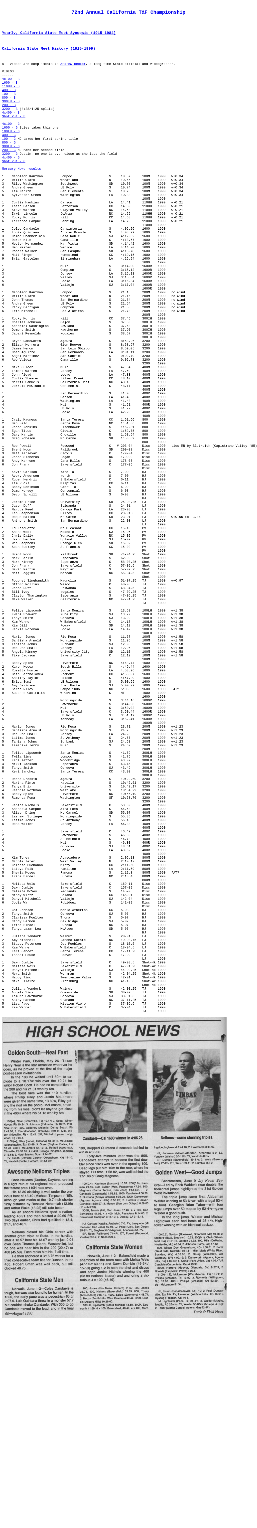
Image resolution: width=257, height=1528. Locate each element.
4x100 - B (10, 89)
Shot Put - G (13, 188)
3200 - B (9, 125)
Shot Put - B (13, 134)
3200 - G (9, 179)
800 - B (9, 111)
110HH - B (10, 98)
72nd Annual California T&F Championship (128, 13)
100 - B (9, 107)
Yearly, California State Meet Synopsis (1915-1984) (59, 36)
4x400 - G (10, 183)
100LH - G (10, 152)
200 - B (9, 120)
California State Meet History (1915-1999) (48, 53)
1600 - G (9, 147)
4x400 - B (10, 129)
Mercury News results (21, 197)
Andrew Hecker (73, 71)
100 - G (9, 161)
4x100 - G (10, 143)
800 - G (9, 165)
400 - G (9, 156)
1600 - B (9, 93)
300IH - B (10, 116)
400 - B (9, 102)
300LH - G (10, 170)
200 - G (9, 174)
